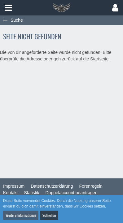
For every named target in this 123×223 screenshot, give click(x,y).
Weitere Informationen (21, 215)
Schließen (49, 215)
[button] (8, 8)
